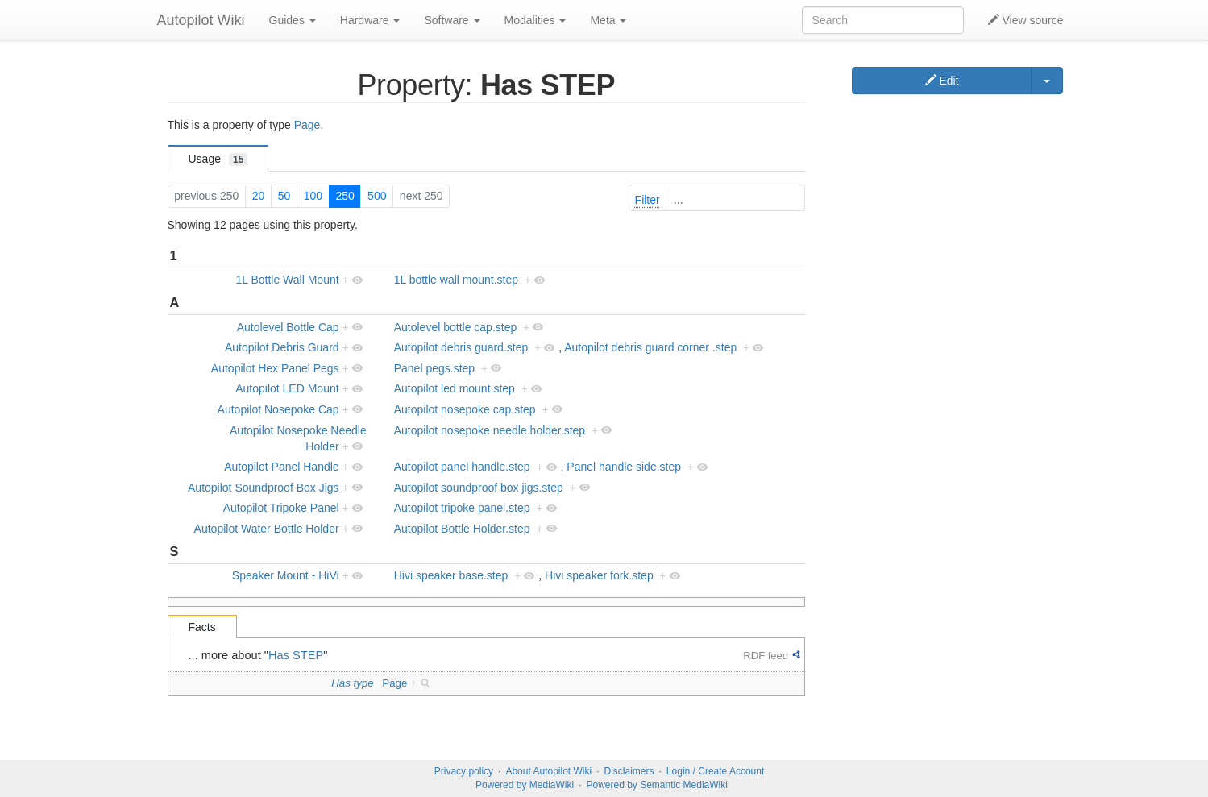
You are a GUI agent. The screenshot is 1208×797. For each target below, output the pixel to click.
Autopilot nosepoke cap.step (465, 409)
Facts (202, 627)
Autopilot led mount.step (454, 388)
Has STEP (295, 655)
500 (376, 195)
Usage (218, 159)
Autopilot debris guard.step (461, 347)
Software (451, 20)
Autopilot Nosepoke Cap (278, 409)
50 (284, 195)
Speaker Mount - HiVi (285, 575)
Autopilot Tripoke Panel (281, 507)
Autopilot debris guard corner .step (650, 347)
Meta (608, 20)
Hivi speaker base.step (451, 575)
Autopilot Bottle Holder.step (462, 528)
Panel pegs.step (434, 368)
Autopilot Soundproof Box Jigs (263, 487)
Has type (352, 683)
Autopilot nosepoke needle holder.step (489, 430)
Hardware (370, 20)
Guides (292, 20)
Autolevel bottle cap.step (455, 327)
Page (307, 124)
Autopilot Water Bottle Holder (266, 528)
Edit (942, 80)
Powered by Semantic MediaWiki (656, 785)
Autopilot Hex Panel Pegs (275, 368)
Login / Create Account (715, 771)
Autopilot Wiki (201, 20)
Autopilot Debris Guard (282, 347)
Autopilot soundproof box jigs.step (478, 487)
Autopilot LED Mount (286, 388)
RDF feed (765, 656)
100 (313, 195)
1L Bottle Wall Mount (286, 279)
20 (258, 195)
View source (1026, 20)
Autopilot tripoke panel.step (462, 507)
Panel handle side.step (624, 466)
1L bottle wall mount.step (456, 279)
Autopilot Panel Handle (281, 466)
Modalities (535, 20)
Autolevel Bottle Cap (288, 327)
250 (344, 195)
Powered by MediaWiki (524, 785)
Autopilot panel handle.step (462, 466)
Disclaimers (629, 771)
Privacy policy (463, 771)
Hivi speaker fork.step (599, 575)
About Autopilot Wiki (548, 771)
